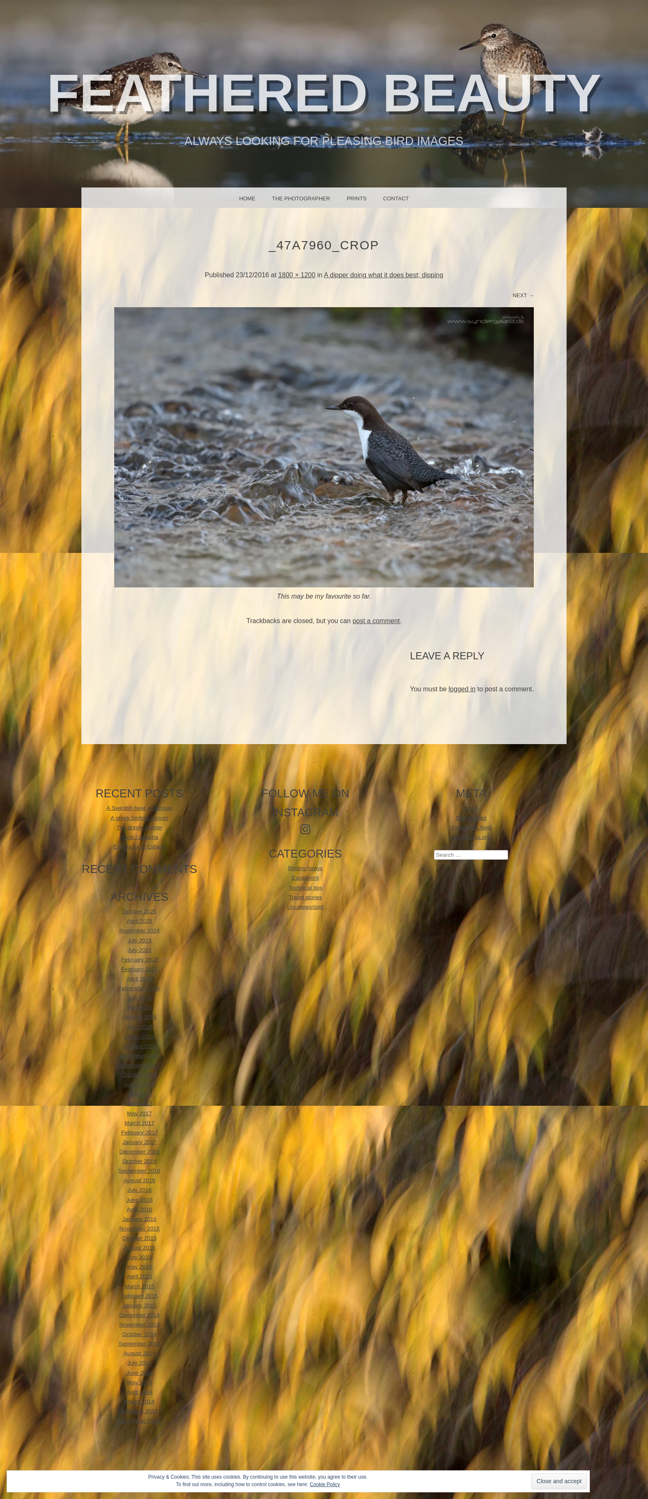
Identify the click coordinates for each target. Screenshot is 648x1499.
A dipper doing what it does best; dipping (383, 275)
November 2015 (139, 1228)
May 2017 (139, 1113)
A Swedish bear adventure (139, 808)
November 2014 (139, 1324)
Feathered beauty (324, 93)
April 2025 (139, 921)
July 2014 (140, 1363)
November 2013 (139, 1421)
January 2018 (140, 1046)
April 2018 (139, 1027)
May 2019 (139, 1007)
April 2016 (139, 1209)
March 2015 (140, 1286)
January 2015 (140, 1305)
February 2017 (139, 1132)
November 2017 (139, 1065)
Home (247, 198)
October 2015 (140, 1238)
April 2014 (139, 1392)
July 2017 (140, 1094)
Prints (357, 198)
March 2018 (140, 1036)
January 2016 (140, 1219)
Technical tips (305, 888)
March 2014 (140, 1401)
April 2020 (139, 979)
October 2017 (140, 1075)
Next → (523, 295)
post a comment (376, 620)
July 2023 (140, 940)
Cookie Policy (325, 1484)
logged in (462, 689)
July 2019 (140, 998)
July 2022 (140, 950)
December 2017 (139, 1056)
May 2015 (139, 1267)
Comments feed (471, 827)
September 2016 (139, 1171)
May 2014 (139, 1382)
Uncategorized (305, 907)
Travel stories (305, 897)
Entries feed (471, 818)
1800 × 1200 (296, 275)
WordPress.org (471, 837)
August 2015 (139, 1248)
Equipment (305, 878)
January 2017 (140, 1142)
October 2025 (140, 911)
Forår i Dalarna (139, 837)
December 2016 (139, 1152)
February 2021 (139, 969)
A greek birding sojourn (139, 818)
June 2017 (139, 1103)
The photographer (301, 198)
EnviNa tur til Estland (139, 846)
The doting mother (139, 827)
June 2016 (139, 1200)
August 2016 (139, 1180)
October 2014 (140, 1334)
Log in (471, 808)
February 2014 (139, 1411)
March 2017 (140, 1123)
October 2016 (140, 1161)
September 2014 (139, 1344)
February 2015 (139, 1296)
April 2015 (139, 1276)
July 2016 (140, 1190)
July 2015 (140, 1257)
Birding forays (305, 868)
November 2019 (139, 988)
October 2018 (140, 1017)
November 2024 (139, 930)
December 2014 (139, 1315)
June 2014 (139, 1373)
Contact (396, 198)
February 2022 (139, 960)
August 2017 (139, 1084)
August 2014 (139, 1353)
